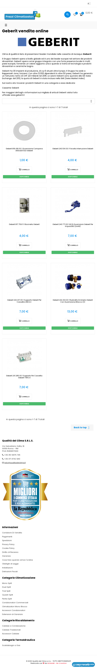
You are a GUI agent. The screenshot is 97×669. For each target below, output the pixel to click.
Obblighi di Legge (10, 563)
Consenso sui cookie (83, 664)
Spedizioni (7, 540)
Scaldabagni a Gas (11, 645)
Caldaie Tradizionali (11, 629)
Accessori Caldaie (10, 633)
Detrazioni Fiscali (10, 571)
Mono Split (7, 583)
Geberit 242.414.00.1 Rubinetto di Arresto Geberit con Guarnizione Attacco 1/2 (73, 301)
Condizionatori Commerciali (15, 602)
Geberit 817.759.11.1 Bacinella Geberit (24, 224)
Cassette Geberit (10, 87)
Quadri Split (7, 594)
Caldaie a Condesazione (13, 626)
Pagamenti (7, 536)
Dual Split (6, 587)
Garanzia (6, 556)
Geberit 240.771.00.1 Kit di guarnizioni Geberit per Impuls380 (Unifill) (73, 225)
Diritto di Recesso (10, 552)
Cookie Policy (8, 548)
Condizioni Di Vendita (12, 532)
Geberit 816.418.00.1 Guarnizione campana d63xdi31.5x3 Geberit (24, 150)
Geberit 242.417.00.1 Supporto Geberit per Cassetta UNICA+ (24, 301)
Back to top (82, 428)
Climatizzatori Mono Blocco (14, 606)
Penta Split (7, 598)
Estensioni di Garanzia (12, 614)
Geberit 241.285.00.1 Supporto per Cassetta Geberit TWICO (24, 377)
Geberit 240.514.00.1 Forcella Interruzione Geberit (72, 149)
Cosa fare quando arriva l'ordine (17, 560)
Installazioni (7, 567)
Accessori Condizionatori (13, 610)
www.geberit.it (18, 95)
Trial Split (6, 591)
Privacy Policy (8, 544)
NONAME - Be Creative (57, 663)
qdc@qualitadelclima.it (15, 462)
